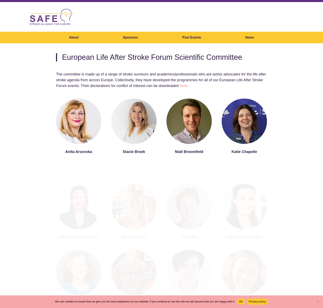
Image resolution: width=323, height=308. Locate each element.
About (73, 37)
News (249, 37)
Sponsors (130, 37)
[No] (318, 302)
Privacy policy (257, 301)
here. (184, 86)
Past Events (191, 37)
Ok (241, 301)
